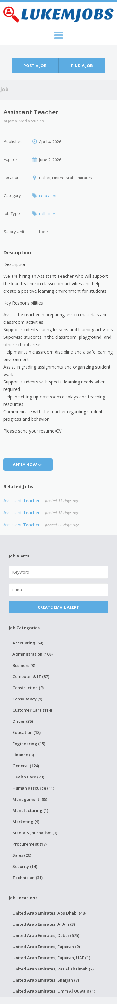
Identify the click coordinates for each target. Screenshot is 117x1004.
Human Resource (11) (33, 788)
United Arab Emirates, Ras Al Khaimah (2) (53, 969)
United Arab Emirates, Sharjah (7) (45, 980)
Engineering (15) (28, 743)
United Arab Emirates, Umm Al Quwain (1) (53, 991)
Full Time (47, 214)
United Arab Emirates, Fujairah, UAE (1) (51, 957)
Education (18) (26, 732)
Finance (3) (23, 755)
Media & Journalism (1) (34, 833)
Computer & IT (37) (30, 676)
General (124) (25, 765)
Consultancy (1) (27, 699)
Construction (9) (28, 687)
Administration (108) (32, 654)
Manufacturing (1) (30, 810)
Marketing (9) (25, 821)
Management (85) (29, 799)
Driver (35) (22, 721)
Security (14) (24, 866)
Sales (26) (21, 855)
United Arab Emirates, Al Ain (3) (43, 924)
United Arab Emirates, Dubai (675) (45, 935)
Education (48, 196)
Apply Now (28, 464)
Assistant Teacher (21, 500)
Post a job (35, 65)
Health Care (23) (28, 777)
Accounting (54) (27, 643)
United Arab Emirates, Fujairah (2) (46, 946)
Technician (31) (27, 877)
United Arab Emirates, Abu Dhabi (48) (49, 913)
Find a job (82, 65)
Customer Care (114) (32, 710)
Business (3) (23, 665)
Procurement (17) (29, 844)
